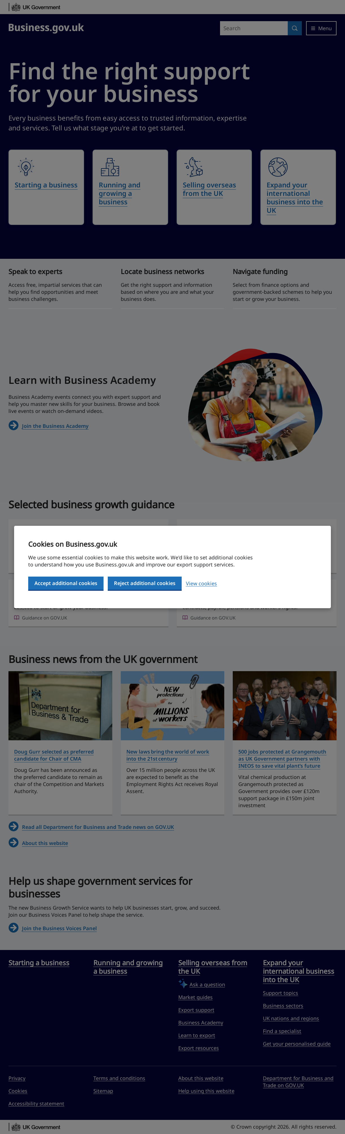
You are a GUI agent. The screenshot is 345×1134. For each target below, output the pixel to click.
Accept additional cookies (65, 583)
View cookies (201, 583)
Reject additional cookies (144, 583)
